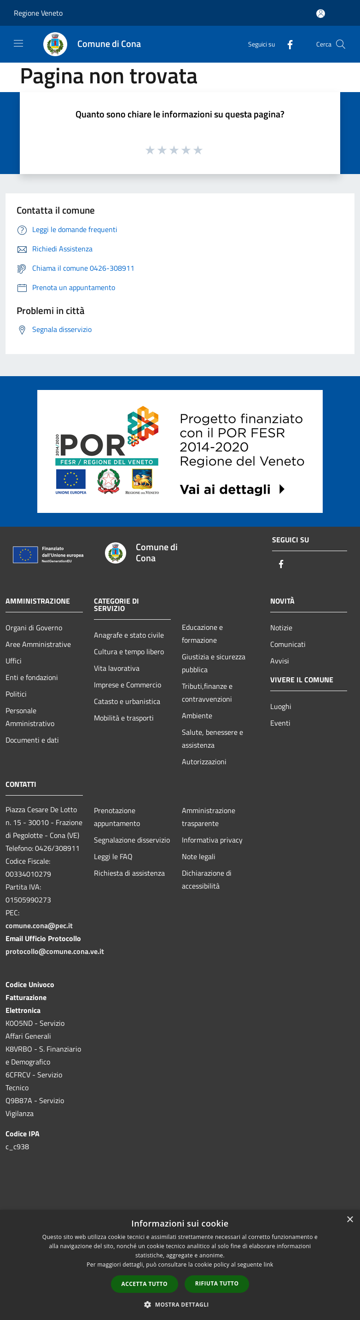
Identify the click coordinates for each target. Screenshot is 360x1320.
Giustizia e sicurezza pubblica (213, 663)
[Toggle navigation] (18, 43)
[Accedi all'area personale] (320, 13)
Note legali (198, 856)
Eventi (280, 722)
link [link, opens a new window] (268, 1264)
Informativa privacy (212, 839)
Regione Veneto (38, 12)
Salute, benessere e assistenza (212, 738)
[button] (180, 1304)
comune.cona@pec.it (39, 925)
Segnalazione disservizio (132, 839)
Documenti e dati (32, 739)
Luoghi (280, 706)
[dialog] (180, 1265)
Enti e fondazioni (32, 677)
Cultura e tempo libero (129, 651)
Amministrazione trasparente (208, 817)
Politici (16, 693)
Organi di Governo (34, 627)
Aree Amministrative (38, 644)
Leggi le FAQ (113, 856)
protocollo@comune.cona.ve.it (55, 951)
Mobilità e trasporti (124, 717)
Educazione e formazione (202, 633)
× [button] (349, 1219)
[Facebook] (286, 44)
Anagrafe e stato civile (129, 634)
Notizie (281, 627)
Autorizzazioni (204, 761)
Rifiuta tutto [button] (217, 1283)
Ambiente (197, 715)
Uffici (14, 660)
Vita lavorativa (116, 668)
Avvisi (279, 660)
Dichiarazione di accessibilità (207, 879)
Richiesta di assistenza (129, 872)
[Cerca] (340, 44)
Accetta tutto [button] (145, 1284)
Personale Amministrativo (30, 717)
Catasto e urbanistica (127, 701)
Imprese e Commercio (127, 684)
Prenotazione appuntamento (117, 817)
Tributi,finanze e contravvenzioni (207, 692)
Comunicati (288, 644)
